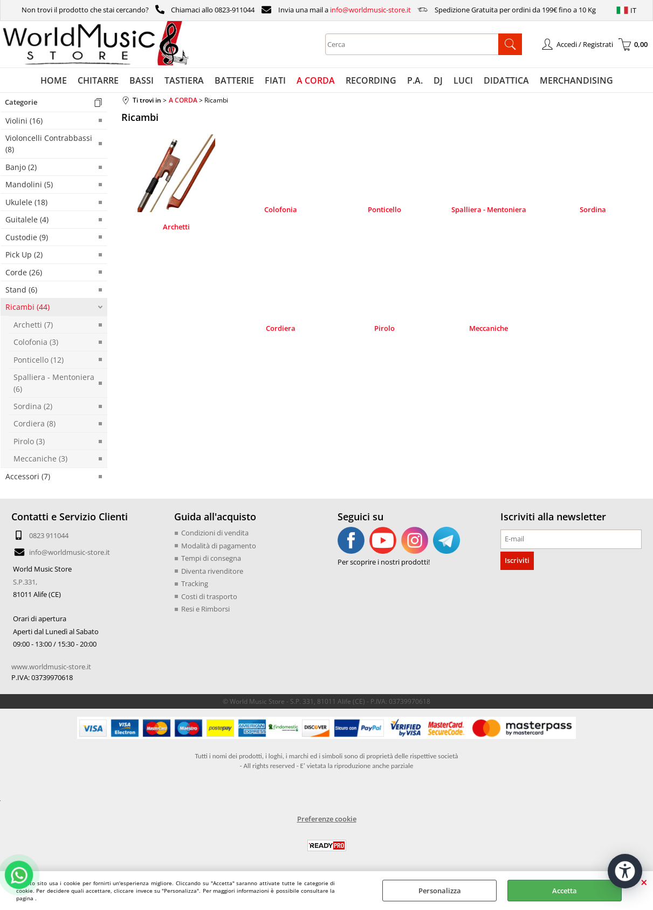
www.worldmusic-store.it (51, 666)
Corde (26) (23, 272)
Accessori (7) (27, 476)
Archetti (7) (33, 325)
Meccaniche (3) (40, 458)
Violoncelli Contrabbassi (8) (48, 143)
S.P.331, (25, 582)
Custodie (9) (26, 237)
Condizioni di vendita (215, 533)
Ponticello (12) (38, 360)
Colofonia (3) (35, 342)
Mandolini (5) (29, 184)
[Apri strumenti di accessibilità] (625, 871)
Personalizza (439, 890)
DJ (438, 80)
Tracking (194, 583)
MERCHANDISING (576, 80)
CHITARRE (98, 80)
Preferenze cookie (326, 819)
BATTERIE (234, 80)
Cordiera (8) (34, 423)
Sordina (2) (32, 406)
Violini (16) (24, 121)
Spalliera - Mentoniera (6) (53, 382)
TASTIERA (184, 80)
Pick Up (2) (24, 254)
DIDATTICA (506, 80)
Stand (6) (21, 289)
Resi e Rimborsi (205, 609)
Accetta (564, 890)
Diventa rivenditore (212, 571)
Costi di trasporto (209, 596)
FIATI (275, 80)
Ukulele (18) (26, 202)
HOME (53, 80)
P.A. (415, 80)
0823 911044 (48, 535)
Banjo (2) (21, 167)
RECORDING (371, 80)
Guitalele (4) (27, 219)
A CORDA (316, 80)
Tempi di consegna (211, 558)
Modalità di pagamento (218, 546)
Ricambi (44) (27, 307)
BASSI (141, 80)
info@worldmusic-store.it (370, 10)
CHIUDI (644, 882)
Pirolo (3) (29, 441)
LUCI (463, 80)
